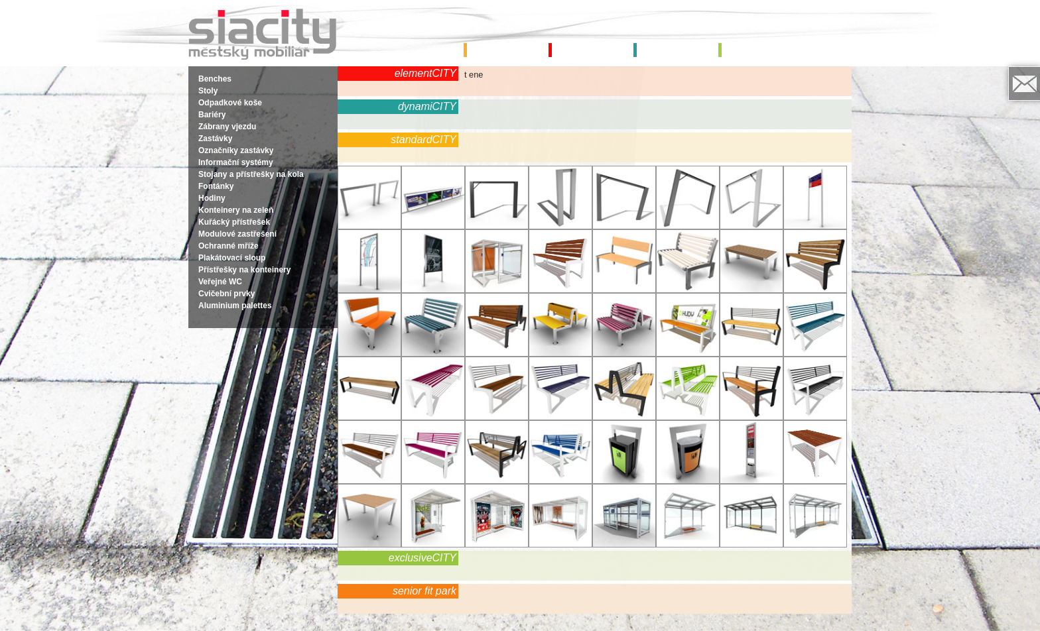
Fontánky (215, 186)
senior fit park (424, 591)
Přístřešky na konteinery (244, 269)
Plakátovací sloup (231, 257)
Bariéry (212, 114)
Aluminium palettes (235, 305)
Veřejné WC (220, 281)
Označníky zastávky (235, 150)
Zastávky (215, 138)
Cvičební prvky (226, 293)
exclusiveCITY (422, 557)
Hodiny (212, 198)
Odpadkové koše (230, 102)
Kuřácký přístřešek (234, 222)
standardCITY (423, 139)
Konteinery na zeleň (235, 210)
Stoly (208, 90)
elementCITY (425, 73)
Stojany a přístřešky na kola (251, 174)
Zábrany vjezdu (227, 126)
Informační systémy (235, 162)
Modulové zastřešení (237, 234)
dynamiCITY (427, 106)
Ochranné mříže (228, 246)
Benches (214, 79)
